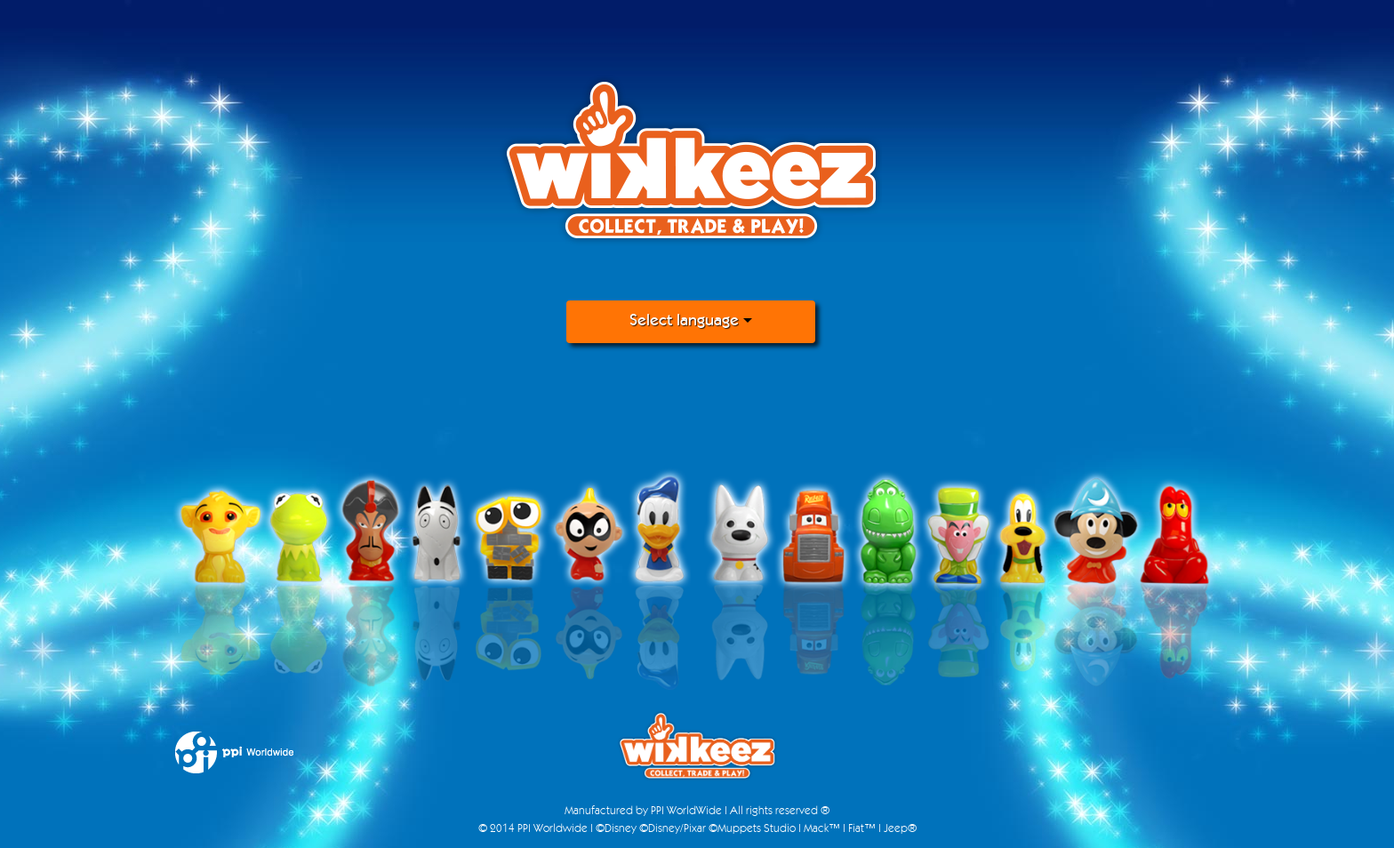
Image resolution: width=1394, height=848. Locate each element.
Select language (690, 321)
